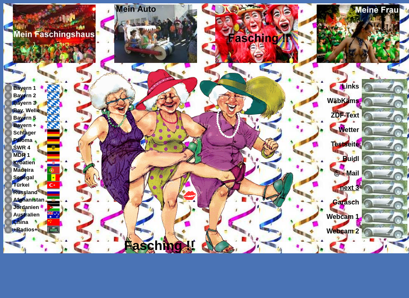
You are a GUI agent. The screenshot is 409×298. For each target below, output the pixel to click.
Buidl (351, 158)
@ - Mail (346, 173)
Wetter (349, 129)
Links (350, 86)
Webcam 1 (343, 216)
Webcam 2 (343, 231)
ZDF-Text (345, 115)
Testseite (345, 144)
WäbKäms (343, 100)
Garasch (345, 202)
